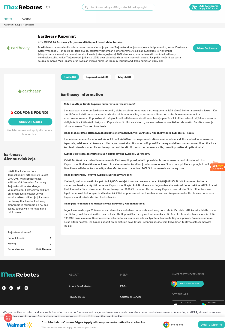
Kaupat (18, 24)
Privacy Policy (77, 296)
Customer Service (131, 296)
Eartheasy (29, 24)
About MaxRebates (80, 286)
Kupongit (8, 24)
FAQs (123, 286)
